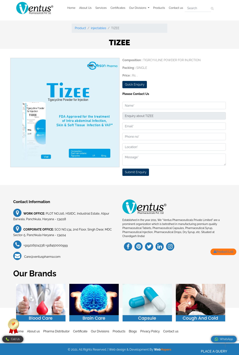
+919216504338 (34, 245)
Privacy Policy (150, 331)
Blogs (133, 331)
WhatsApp (224, 339)
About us (33, 331)
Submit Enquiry (136, 172)
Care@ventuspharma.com (42, 257)
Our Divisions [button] (138, 8)
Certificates (117, 8)
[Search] (198, 8)
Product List (223, 252)
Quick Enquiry (134, 84)
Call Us (13, 339)
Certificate (80, 331)
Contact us (176, 8)
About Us (85, 8)
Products (159, 8)
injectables (98, 28)
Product (80, 28)
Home (71, 8)
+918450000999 (56, 245)
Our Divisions (100, 331)
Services (101, 8)
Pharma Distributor (56, 331)
